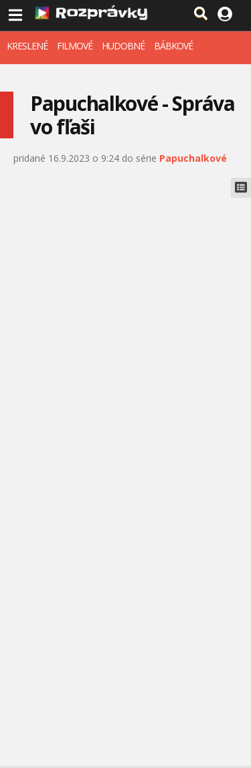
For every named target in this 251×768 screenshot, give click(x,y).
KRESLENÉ (27, 45)
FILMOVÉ (74, 45)
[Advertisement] (125, 330)
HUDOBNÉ (123, 45)
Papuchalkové (193, 158)
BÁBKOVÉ (173, 45)
